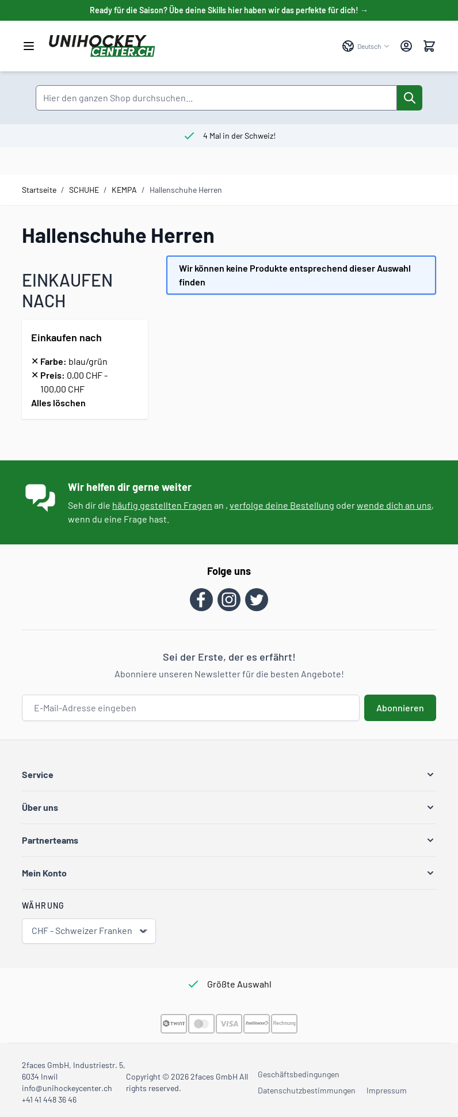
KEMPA (124, 190)
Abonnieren (400, 707)
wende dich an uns (394, 505)
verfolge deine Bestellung (282, 505)
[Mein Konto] (406, 46)
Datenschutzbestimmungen (307, 1090)
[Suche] (409, 97)
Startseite (39, 190)
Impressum (387, 1090)
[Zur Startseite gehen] (189, 46)
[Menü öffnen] (29, 46)
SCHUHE (84, 190)
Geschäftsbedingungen (298, 1074)
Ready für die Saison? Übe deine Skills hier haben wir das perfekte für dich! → (229, 10)
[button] (229, 774)
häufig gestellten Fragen (162, 505)
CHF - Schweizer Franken (90, 931)
